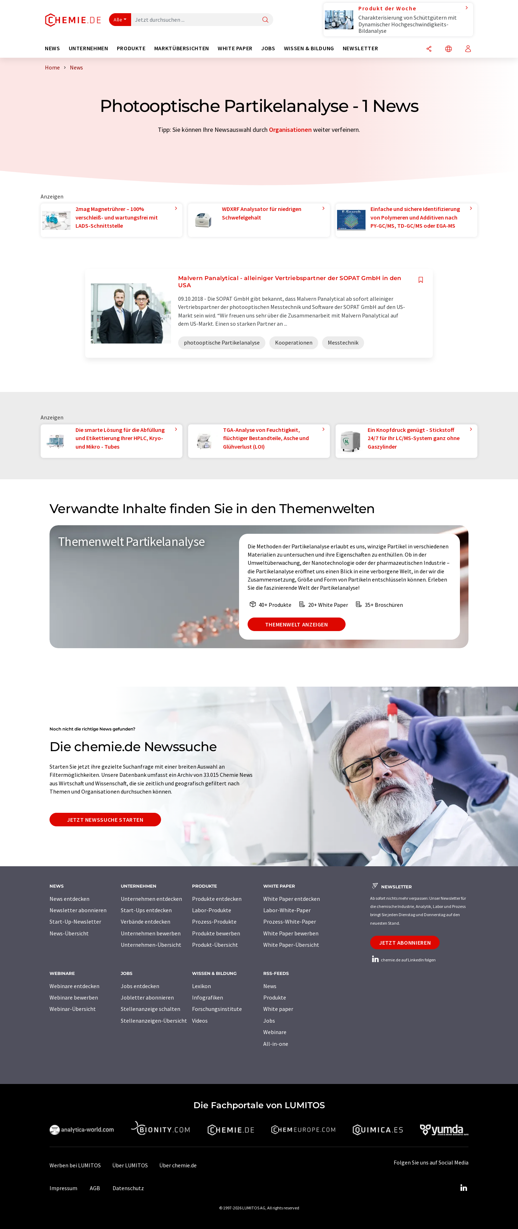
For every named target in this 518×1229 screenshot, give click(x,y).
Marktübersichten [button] (181, 48)
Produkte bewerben (216, 933)
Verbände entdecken (145, 921)
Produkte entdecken (217, 898)
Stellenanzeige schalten (150, 1008)
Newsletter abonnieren (78, 910)
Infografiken (207, 997)
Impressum (63, 1188)
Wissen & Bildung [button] (309, 48)
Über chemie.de (178, 1165)
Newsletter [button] (360, 48)
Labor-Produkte (211, 910)
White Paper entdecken (291, 898)
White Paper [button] (235, 48)
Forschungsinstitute (217, 1008)
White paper (278, 1008)
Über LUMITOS (130, 1165)
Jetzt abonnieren (405, 942)
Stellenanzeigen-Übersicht (154, 1020)
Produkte (274, 997)
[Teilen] (429, 49)
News (269, 986)
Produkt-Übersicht (215, 944)
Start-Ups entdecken (146, 910)
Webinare (274, 1032)
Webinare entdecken (74, 986)
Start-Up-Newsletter (75, 921)
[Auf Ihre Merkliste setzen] (420, 280)
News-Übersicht (69, 933)
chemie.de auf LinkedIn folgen (403, 959)
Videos (200, 1020)
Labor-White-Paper (287, 910)
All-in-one (275, 1043)
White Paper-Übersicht (291, 944)
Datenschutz (128, 1188)
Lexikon (201, 986)
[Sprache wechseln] (449, 49)
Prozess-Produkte (214, 921)
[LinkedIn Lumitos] (463, 1188)
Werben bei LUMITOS (75, 1165)
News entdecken (69, 898)
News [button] (52, 48)
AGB (95, 1188)
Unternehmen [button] (88, 48)
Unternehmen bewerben (151, 933)
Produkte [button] (131, 48)
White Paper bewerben (290, 933)
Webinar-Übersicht (73, 1008)
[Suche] (265, 20)
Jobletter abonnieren (147, 997)
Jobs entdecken (140, 986)
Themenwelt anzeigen (296, 624)
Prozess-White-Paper (289, 921)
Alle (118, 19)
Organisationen (290, 129)
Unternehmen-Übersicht (151, 944)
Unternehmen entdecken (151, 898)
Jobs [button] (268, 48)
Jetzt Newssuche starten (105, 819)
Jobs (269, 1020)
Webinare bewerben (74, 997)
